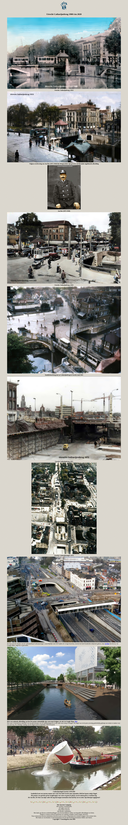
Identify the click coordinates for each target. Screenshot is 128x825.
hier (76, 721)
